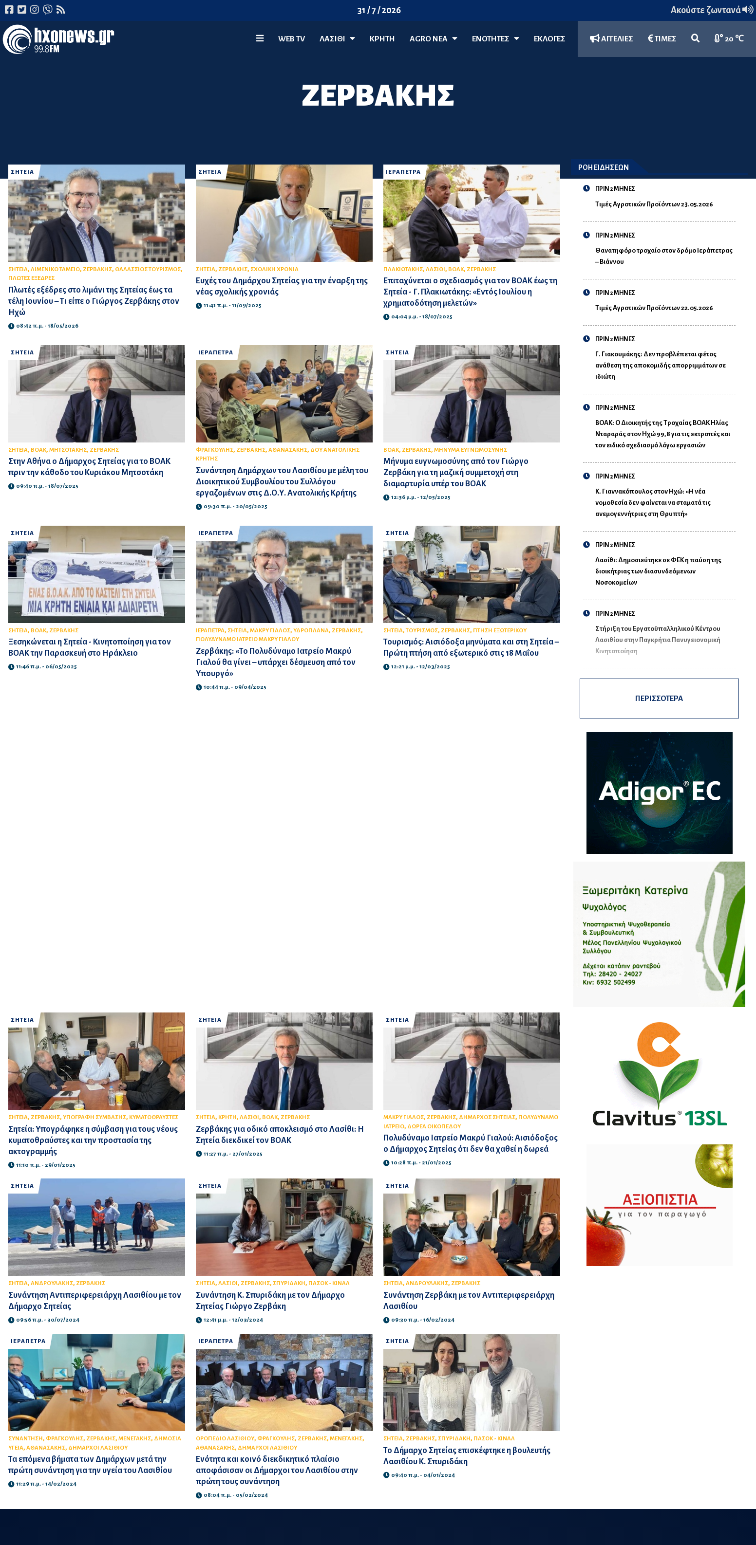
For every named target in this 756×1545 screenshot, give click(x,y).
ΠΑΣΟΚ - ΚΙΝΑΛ (329, 1283)
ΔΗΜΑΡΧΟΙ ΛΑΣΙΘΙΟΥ (98, 1448)
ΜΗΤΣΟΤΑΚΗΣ (68, 450)
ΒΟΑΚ (456, 269)
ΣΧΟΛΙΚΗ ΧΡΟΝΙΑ (274, 269)
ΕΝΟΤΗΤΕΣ (495, 38)
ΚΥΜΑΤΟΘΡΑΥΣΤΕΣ (153, 1117)
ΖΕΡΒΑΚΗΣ (97, 269)
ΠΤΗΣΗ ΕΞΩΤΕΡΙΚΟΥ (500, 630)
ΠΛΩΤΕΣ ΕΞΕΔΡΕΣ (31, 278)
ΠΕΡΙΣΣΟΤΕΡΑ (659, 698)
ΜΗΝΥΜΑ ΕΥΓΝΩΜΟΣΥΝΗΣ (470, 450)
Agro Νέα (433, 38)
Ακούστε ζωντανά (712, 10)
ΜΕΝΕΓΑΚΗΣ (134, 1438)
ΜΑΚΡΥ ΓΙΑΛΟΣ (270, 630)
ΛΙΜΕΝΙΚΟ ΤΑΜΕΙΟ (55, 269)
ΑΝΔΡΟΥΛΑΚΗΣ (52, 1283)
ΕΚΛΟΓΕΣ (550, 39)
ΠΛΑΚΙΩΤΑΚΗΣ (403, 269)
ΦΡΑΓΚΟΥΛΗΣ (214, 450)
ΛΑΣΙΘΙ (435, 269)
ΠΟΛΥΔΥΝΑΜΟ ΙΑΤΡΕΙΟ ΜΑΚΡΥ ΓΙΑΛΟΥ (247, 639)
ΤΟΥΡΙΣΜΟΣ (422, 630)
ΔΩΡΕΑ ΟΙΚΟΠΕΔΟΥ (434, 1126)
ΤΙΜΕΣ (662, 38)
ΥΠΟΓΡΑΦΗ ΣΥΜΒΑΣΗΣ (94, 1117)
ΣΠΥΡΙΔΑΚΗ (289, 1283)
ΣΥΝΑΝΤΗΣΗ (25, 1438)
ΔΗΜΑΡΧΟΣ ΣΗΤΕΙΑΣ (487, 1117)
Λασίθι (337, 38)
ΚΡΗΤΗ (382, 39)
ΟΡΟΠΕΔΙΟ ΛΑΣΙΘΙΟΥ (225, 1438)
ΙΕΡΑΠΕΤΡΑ (403, 172)
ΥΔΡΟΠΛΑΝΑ (311, 630)
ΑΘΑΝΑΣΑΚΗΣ (287, 450)
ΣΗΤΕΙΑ (22, 172)
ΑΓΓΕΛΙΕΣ (611, 38)
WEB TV (291, 39)
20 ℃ (729, 38)
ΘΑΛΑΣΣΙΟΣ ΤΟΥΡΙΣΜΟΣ (148, 269)
